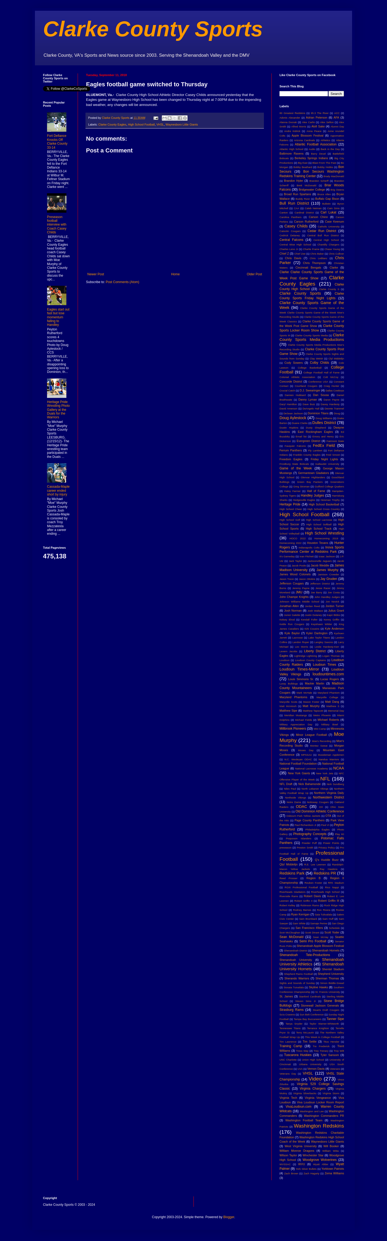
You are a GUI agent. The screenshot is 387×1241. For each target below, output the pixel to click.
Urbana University (310, 1064)
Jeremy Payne (300, 588)
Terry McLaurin (305, 1032)
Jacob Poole (299, 565)
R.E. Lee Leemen (315, 864)
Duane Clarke (300, 423)
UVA (300, 1068)
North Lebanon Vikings (315, 788)
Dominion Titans (318, 413)
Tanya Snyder (293, 1023)
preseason (286, 847)
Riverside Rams (289, 896)
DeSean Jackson (293, 413)
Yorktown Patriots (332, 1168)
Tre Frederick (321, 1046)
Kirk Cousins (311, 628)
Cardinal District (304, 212)
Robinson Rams (309, 905)
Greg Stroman (301, 486)
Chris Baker (317, 253)
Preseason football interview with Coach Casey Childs (56, 224)
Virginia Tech (288, 1097)
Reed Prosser (289, 878)
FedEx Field (324, 445)
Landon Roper (300, 642)
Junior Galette (292, 615)
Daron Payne (331, 399)
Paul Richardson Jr (305, 824)
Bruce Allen (324, 194)
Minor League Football (311, 734)
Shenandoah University (296, 959)
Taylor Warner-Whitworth (324, 1023)
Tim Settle (309, 1041)
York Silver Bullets (306, 1168)
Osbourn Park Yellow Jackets (303, 815)
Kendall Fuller (309, 619)
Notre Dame (294, 802)
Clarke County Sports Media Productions (312, 337)
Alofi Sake (318, 126)
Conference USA (318, 381)
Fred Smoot (333, 454)
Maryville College (327, 697)
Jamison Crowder (328, 574)
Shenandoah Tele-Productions (305, 955)
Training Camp (291, 1046)
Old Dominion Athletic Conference (319, 811)
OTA (328, 815)
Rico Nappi (332, 887)
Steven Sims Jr (305, 1001)
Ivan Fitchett (307, 556)
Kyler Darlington (317, 633)
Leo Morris (301, 646)
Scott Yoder (331, 932)
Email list (301, 436)
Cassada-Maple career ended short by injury (58, 490)
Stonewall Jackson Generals (320, 1005)
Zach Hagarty (312, 1173)
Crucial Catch (287, 390)
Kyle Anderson (334, 628)
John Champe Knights (294, 596)
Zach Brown (291, 1173)
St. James (286, 996)
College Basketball (309, 367)
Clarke (333, 267)
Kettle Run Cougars (292, 624)
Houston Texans (317, 542)
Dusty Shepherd (316, 427)
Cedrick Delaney (290, 235)
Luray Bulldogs (289, 683)
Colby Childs (319, 363)
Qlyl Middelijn (289, 864)
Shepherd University (331, 973)
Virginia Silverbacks (304, 1093)
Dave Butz (309, 404)
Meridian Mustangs (295, 715)
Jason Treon (287, 578)
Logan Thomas (331, 655)
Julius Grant (336, 610)
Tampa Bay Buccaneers (307, 1019)
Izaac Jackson (326, 556)
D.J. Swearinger (310, 390)
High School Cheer (291, 509)
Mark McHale (304, 692)
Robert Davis (312, 896)
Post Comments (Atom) (122, 282)
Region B (313, 878)
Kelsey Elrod (287, 619)
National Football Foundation (298, 763)
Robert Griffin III (328, 900)
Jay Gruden (328, 579)
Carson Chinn (318, 217)
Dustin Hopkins (289, 427)
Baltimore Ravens (292, 153)
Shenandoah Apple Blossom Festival (320, 945)
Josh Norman (293, 610)
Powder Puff (309, 842)
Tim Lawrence (288, 1041)
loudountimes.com (328, 674)
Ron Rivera (323, 909)
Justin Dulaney (313, 615)
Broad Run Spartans (297, 194)
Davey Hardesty (330, 404)
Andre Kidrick (292, 131)
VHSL (160, 124)
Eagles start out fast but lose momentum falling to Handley (58, 317)
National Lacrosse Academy (311, 768)
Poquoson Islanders (298, 838)
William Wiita (330, 1150)
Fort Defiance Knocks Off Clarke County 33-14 (57, 141)
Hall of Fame (316, 491)
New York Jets (324, 773)
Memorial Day (336, 710)
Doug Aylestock (293, 418)
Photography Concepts (310, 834)
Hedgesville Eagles (304, 499)
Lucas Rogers (329, 679)
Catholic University (328, 226)
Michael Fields (303, 719)
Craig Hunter (331, 385)
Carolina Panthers (291, 217)
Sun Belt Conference (312, 1014)
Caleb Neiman (313, 208)
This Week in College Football (322, 1037)
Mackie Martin (314, 683)
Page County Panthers (310, 820)
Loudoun (284, 660)
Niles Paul (290, 788)
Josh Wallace (315, 610)
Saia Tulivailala (323, 914)
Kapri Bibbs (333, 615)
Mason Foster (311, 701)
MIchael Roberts (328, 719)
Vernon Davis (316, 1068)
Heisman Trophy (330, 499)
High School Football (141, 124)
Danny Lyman (307, 399)
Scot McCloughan (290, 932)
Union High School (313, 1059)
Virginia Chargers (313, 1088)
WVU (301, 1164)
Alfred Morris (298, 126)
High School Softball (319, 524)
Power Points (331, 842)
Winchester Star (313, 1155)
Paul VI (325, 824)
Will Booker (331, 1146)
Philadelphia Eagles (317, 829)
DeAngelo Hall (311, 408)
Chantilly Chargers (328, 244)
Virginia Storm (330, 1093)
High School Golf (290, 519)
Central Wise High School (295, 244)
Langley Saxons (323, 642)
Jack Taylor (295, 560)
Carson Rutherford (306, 221)
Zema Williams (334, 1173)
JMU (299, 592)
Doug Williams (324, 418)
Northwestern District (328, 797)
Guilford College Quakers (329, 486)
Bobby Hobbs (325, 167)
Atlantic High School (291, 149)
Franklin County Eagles (307, 454)
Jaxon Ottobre (307, 578)
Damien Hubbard (295, 395)
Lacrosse (297, 637)
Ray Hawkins (329, 869)
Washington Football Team (303, 1120)
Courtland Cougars (306, 385)
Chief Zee (300, 253)
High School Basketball (324, 504)
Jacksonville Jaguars (319, 560)
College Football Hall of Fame (321, 372)
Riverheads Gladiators (293, 891)
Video (315, 1079)
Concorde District (291, 381)
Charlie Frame (311, 249)
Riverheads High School (325, 891)
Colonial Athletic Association (297, 377)
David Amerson (288, 408)
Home (175, 274)
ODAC (301, 806)
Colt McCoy (330, 377)
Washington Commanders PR (324, 1115)
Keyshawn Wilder (321, 624)
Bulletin (326, 203)
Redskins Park (292, 873)
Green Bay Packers (310, 481)
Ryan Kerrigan (300, 914)
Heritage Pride (290, 504)
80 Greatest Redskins (292, 113)
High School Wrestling (324, 533)
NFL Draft (286, 784)
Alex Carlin (308, 122)
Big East (302, 162)
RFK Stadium (336, 882)
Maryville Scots (289, 701)
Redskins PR (325, 873)
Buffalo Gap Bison (327, 198)
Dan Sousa (321, 395)
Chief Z (284, 253)
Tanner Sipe (335, 1019)
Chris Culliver (336, 253)
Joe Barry (316, 592)
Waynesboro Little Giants (182, 124)
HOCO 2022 (297, 538)
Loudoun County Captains (310, 660)
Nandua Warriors (329, 759)
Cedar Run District (321, 231)
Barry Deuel (318, 153)
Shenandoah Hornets (325, 950)
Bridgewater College (312, 189)
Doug (337, 413)
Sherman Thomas (327, 978)
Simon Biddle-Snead (332, 983)
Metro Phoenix (322, 715)
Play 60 (339, 834)
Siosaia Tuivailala (294, 987)
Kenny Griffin (331, 619)
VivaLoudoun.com (298, 1106)
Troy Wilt (339, 1050)
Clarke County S (329, 289)
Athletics (325, 140)
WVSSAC (285, 1164)
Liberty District (315, 651)
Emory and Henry (323, 436)
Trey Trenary (321, 1050)
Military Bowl (329, 724)
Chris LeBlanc (318, 258)
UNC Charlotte (288, 1059)
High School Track (318, 528)
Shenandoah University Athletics (312, 962)
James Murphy (327, 570)
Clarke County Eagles (112, 124)
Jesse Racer (323, 588)
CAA (296, 208)
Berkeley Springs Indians (311, 158)
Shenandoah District (295, 950)
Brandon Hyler (293, 180)
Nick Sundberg (335, 784)
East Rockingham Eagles (315, 431)
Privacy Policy (326, 847)
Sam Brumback (308, 918)
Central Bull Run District (323, 235)
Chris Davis (293, 258)
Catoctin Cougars (290, 231)
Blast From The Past (324, 162)
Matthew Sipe (288, 710)
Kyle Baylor (292, 633)
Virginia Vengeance (318, 1097)
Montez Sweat (319, 745)
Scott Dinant (312, 932)
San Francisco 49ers (309, 927)
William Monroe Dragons (297, 1150)
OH (321, 806)
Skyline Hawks (318, 987)
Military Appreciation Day (296, 724)
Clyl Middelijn (336, 358)
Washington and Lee (312, 1111)
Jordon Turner (334, 606)
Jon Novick (332, 601)
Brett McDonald (306, 185)
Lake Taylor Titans (319, 637)
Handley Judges (312, 495)
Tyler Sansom (330, 1055)
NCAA (338, 768)
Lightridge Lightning (305, 655)
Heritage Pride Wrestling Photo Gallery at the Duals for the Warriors (58, 409)
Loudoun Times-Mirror (299, 669)
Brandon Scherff (318, 180)
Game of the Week (296, 468)
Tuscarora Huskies (297, 1055)
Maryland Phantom (329, 692)
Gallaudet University (327, 463)
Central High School (326, 239)
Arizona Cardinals (304, 140)
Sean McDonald (291, 937)
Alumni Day (337, 126)
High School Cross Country (323, 509)
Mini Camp (320, 728)
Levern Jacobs (288, 651)
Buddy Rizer (303, 198)
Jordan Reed (312, 606)
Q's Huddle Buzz (327, 859)
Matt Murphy (311, 706)
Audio (312, 149)
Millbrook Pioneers (293, 728)
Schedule (334, 927)
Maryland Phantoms (293, 697)
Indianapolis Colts (309, 547)
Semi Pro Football (312, 941)
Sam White (299, 923)
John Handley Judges (327, 596)
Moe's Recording (321, 741)
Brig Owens (337, 189)
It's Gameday (287, 556)
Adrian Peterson (316, 117)
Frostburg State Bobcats (294, 463)
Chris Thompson (314, 263)
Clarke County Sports (153, 29)
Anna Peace (314, 131)
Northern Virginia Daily (329, 792)
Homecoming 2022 (291, 542)
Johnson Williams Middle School (299, 601)
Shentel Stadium (333, 969)
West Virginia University (301, 1146)
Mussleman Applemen (331, 754)
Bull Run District (294, 203)
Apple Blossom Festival (307, 135)
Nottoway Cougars (318, 802)
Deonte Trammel (334, 408)
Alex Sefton (327, 122)
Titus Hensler (331, 1041)
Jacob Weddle (320, 565)
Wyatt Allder (320, 1164)
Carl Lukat (328, 212)
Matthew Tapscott (313, 710)
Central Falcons (291, 240)
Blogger (228, 1217)
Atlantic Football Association (316, 144)
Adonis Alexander (290, 117)
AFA (336, 117)
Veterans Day (288, 1073)
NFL (325, 779)
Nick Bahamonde (309, 784)
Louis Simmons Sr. (301, 679)
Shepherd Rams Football (298, 973)
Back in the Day (330, 149)
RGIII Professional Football (301, 887)
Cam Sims (333, 208)
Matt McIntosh (288, 706)
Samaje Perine (318, 923)
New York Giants (299, 773)
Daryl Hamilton (288, 404)
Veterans (335, 1068)
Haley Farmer (292, 491)
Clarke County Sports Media (311, 335)
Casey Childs (296, 226)
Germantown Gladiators (313, 473)
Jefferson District (320, 583)
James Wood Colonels (295, 574)
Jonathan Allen (289, 606)
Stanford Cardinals (310, 996)
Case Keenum (334, 221)
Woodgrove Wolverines (319, 1160)
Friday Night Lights (324, 459)
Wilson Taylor (288, 1155)
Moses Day (305, 750)
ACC (337, 113)
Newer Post (95, 274)
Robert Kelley (287, 905)
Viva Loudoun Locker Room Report (320, 1102)
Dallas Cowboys (334, 390)
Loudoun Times (324, 664)
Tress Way (302, 1050)
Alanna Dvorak (288, 122)
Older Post (254, 274)
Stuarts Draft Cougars (326, 1009)
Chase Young (332, 249)
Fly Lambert (315, 450)
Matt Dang (332, 701)
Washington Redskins (319, 1126)
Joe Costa (334, 592)
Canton (284, 212)
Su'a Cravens (287, 1014)
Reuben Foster (313, 882)
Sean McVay (320, 937)
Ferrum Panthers (291, 450)
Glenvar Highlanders (313, 477)
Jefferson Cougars (292, 583)
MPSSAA (306, 754)
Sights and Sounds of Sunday (297, 983)
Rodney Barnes (302, 909)
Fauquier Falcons (295, 445)
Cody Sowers (293, 362)
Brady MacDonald (334, 176)
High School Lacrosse (319, 519)
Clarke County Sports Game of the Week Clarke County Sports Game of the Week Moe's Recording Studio (312, 312)
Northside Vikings (295, 797)
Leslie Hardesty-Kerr (327, 646)
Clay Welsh (316, 358)
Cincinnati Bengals (308, 267)
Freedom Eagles (291, 459)
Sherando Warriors (296, 978)
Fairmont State (335, 441)
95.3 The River (320, 113)
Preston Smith (305, 847)
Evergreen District (308, 441)
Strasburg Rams (292, 1010)
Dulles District (324, 422)
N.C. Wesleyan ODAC (298, 759)
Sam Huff (328, 918)
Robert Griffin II (303, 900)
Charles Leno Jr (289, 249)
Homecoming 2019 (326, 538)
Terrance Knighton (318, 1028)
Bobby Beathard (302, 167)
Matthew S (332, 706)
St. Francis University (327, 991)
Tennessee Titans (290, 1028)
